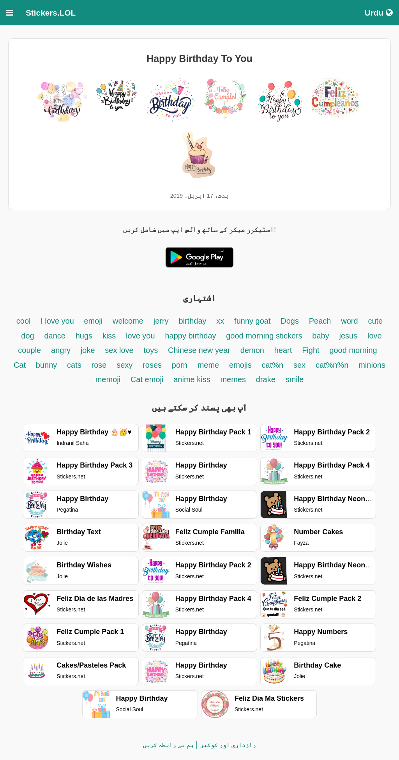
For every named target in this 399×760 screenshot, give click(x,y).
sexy (124, 365)
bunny (46, 365)
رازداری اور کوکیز (228, 745)
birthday (192, 321)
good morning (353, 350)
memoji (107, 379)
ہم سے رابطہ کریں (168, 745)
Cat (20, 365)
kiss (109, 335)
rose (99, 365)
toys (150, 350)
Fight (310, 350)
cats (74, 365)
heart (283, 350)
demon (252, 350)
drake (265, 379)
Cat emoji (147, 379)
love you (140, 335)
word (349, 321)
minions (371, 365)
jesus (348, 335)
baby (320, 335)
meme (208, 365)
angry (61, 350)
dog (27, 335)
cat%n (273, 365)
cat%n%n (332, 365)
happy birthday (191, 335)
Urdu (379, 12)
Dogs (290, 321)
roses (152, 365)
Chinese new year (199, 350)
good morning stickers (265, 335)
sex (299, 365)
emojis (240, 365)
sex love (119, 350)
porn (179, 365)
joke (88, 350)
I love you (58, 321)
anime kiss (191, 379)
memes (233, 379)
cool (23, 321)
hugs (84, 335)
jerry (161, 321)
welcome (128, 321)
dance (54, 335)
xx (220, 321)
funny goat (252, 321)
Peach (320, 321)
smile (295, 379)
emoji (93, 321)
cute (375, 321)
